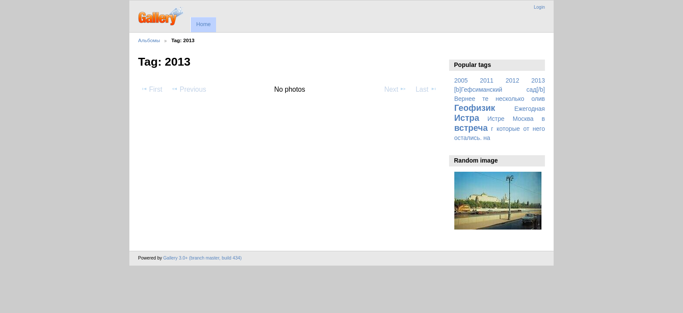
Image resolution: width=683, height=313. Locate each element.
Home (203, 24)
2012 (512, 80)
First (151, 89)
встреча (471, 128)
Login (539, 7)
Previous (188, 89)
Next (395, 89)
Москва (523, 118)
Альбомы (149, 40)
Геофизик (474, 108)
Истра (467, 118)
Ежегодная (529, 108)
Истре (495, 118)
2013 (538, 80)
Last (426, 89)
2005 (461, 80)
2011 (487, 80)
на (487, 137)
